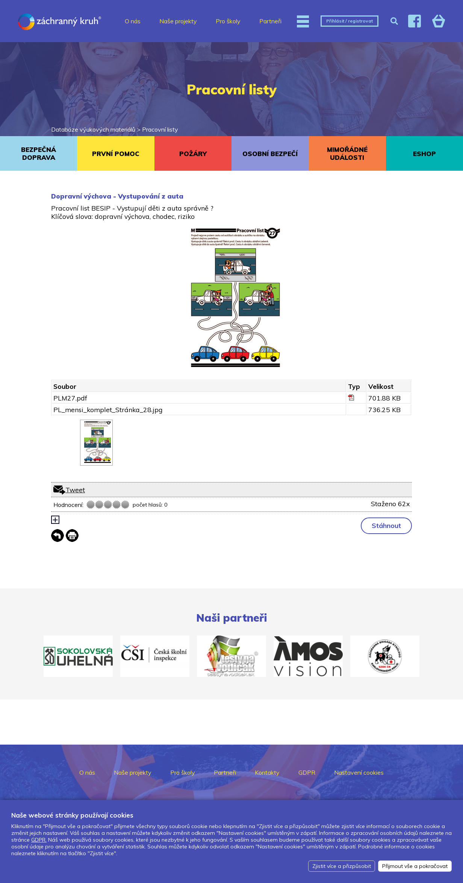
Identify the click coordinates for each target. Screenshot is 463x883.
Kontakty (267, 772)
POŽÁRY (193, 154)
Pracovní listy (160, 129)
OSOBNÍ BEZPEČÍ (270, 154)
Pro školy (228, 21)
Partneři (270, 21)
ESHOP (424, 154)
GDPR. (39, 839)
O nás (133, 21)
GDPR (306, 772)
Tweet (75, 489)
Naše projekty (178, 21)
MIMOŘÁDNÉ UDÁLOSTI (347, 153)
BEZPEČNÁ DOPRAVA (38, 153)
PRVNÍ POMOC (115, 154)
